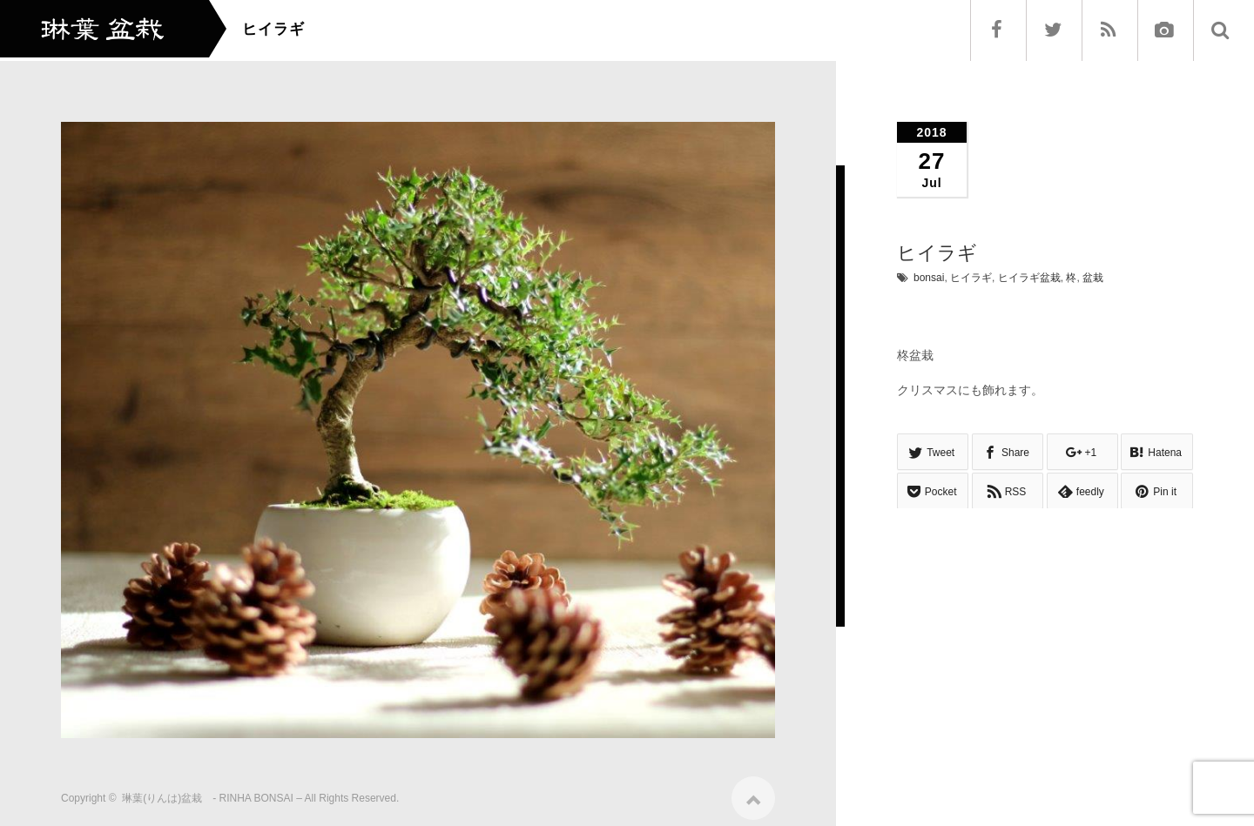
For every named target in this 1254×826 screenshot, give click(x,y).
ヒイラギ (971, 278)
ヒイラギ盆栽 (1029, 278)
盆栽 (1092, 278)
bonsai (929, 278)
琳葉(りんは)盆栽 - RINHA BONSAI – (212, 793)
